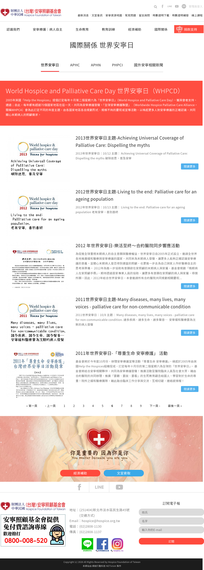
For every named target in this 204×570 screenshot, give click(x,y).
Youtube (122, 487)
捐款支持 (190, 29)
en (184, 6)
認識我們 (13, 29)
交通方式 (87, 515)
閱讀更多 (190, 166)
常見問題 (130, 15)
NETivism (111, 565)
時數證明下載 (161, 15)
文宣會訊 (97, 15)
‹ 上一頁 (50, 406)
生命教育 (82, 29)
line (169, 6)
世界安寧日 (50, 64)
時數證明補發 (180, 15)
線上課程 (197, 15)
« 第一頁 (31, 406)
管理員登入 (196, 6)
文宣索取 (129, 472)
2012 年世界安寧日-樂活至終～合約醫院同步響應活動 (128, 245)
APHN (95, 64)
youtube (177, 6)
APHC (75, 64)
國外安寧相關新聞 (148, 64)
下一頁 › (155, 406)
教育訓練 (108, 29)
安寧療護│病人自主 (47, 29)
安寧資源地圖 (113, 15)
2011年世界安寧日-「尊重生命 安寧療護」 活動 (122, 353)
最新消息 (83, 15)
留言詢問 (144, 15)
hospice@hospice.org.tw (101, 520)
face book (82, 487)
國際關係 (161, 29)
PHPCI (116, 64)
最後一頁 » (175, 406)
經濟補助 (134, 29)
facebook (162, 6)
